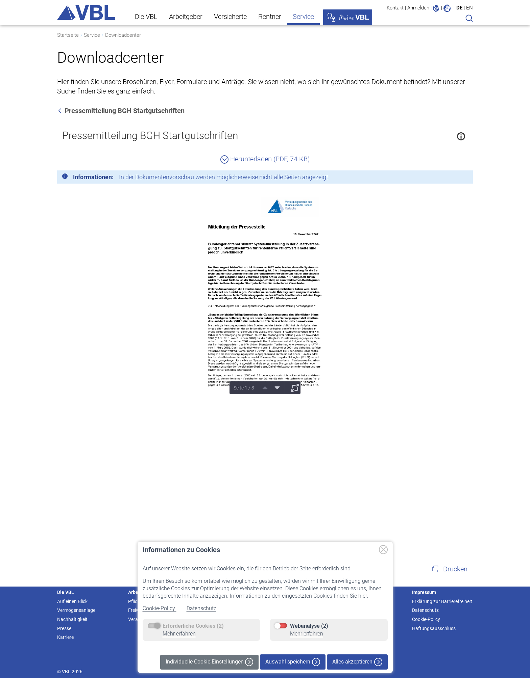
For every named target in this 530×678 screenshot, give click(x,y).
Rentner (269, 16)
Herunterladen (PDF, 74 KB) (265, 159)
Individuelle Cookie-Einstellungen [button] (209, 662)
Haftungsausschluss (434, 628)
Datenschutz (201, 608)
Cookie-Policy (159, 608)
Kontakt (395, 8)
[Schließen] (449, 178)
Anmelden (418, 8)
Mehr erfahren (179, 633)
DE (459, 8)
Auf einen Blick (72, 601)
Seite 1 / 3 (244, 387)
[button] (449, 569)
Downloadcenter (123, 35)
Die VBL (146, 16)
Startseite (68, 35)
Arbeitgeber (185, 16)
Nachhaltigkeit (72, 619)
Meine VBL (347, 17)
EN (469, 8)
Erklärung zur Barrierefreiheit (442, 601)
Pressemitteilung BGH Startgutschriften (150, 135)
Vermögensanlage (76, 610)
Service (303, 16)
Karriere (65, 637)
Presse (64, 628)
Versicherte (230, 16)
